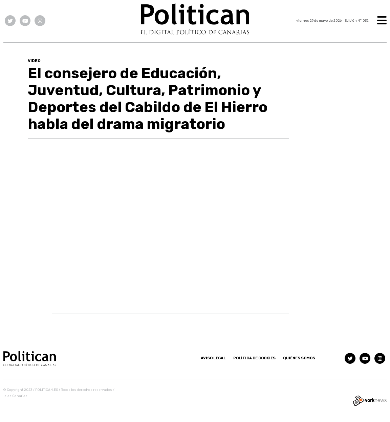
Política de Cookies (254, 358)
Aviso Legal (213, 358)
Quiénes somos (299, 358)
